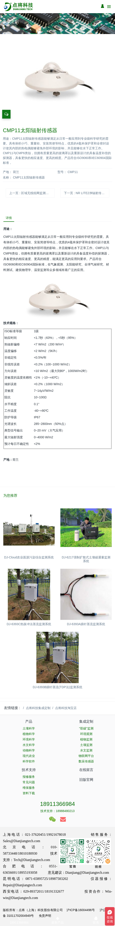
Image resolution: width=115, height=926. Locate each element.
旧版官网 (86, 780)
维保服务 (29, 787)
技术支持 (29, 770)
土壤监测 (86, 745)
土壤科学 (29, 728)
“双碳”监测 (86, 728)
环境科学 (29, 739)
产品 (28, 721)
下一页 (86, 193)
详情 (9, 218)
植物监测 (86, 739)
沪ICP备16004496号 (80, 910)
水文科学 (29, 745)
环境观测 (86, 734)
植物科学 (29, 734)
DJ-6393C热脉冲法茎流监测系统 (29, 624)
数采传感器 (86, 761)
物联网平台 (86, 756)
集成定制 (86, 721)
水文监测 (86, 750)
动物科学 (29, 750)
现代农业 (29, 756)
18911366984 (57, 804)
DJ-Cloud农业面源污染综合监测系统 (29, 557)
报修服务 (29, 776)
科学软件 (29, 761)
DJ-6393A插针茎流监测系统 (86, 624)
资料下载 (29, 793)
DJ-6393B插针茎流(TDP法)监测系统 (57, 687)
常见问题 (29, 782)
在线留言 (86, 770)
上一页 (30, 193)
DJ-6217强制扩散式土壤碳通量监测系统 (86, 559)
